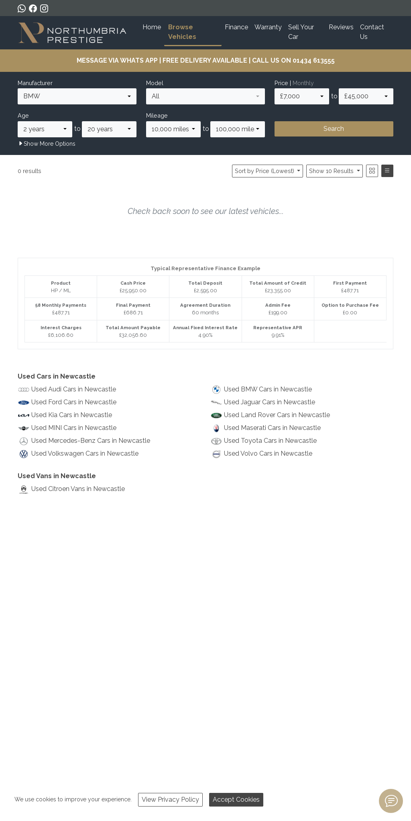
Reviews (341, 27)
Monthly (303, 82)
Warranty (268, 27)
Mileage (157, 115)
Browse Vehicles (182, 32)
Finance (236, 27)
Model (154, 82)
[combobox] (77, 96)
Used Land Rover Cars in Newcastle (277, 415)
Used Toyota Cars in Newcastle (270, 440)
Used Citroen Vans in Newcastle (78, 489)
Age (23, 115)
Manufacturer (35, 82)
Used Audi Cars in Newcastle (73, 389)
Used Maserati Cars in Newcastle (272, 428)
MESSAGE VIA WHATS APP (117, 60)
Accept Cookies (236, 799)
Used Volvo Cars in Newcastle (268, 453)
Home (151, 27)
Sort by (265, 170)
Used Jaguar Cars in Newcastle (269, 402)
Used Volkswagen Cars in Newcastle (84, 453)
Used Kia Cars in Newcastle (71, 415)
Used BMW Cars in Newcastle (268, 389)
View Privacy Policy (170, 799)
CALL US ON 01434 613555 (293, 60)
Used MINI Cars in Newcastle (73, 428)
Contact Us (372, 32)
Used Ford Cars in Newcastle (73, 402)
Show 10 (332, 170)
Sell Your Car (301, 32)
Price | (294, 82)
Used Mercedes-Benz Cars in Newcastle (90, 440)
